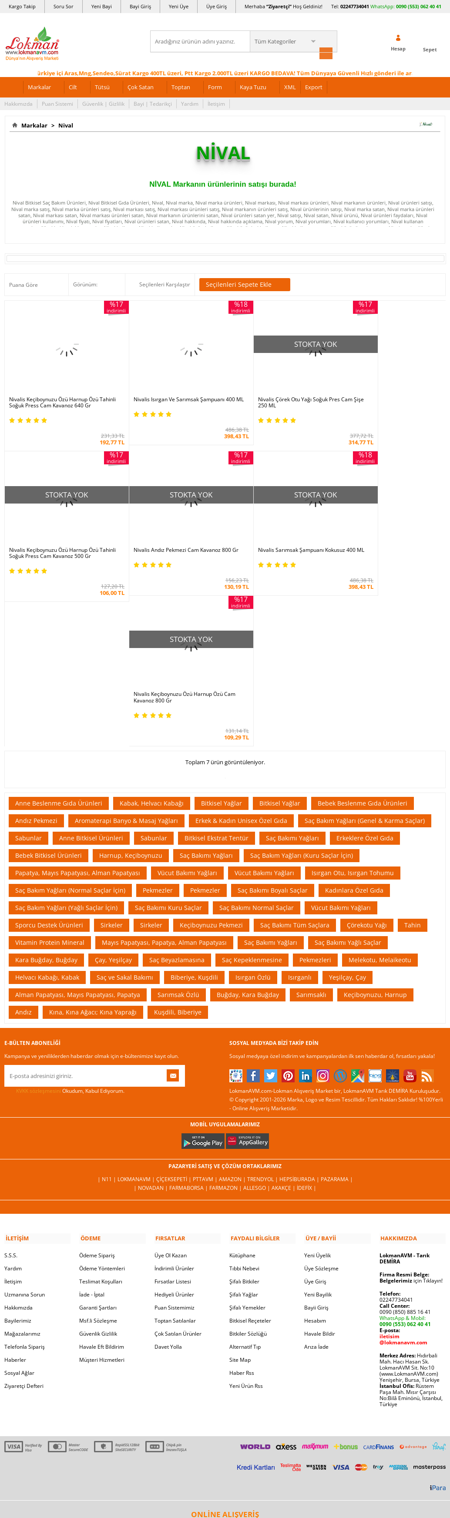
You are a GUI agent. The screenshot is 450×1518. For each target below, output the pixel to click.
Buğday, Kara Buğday (248, 829)
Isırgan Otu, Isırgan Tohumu (353, 707)
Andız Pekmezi (36, 655)
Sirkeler (112, 760)
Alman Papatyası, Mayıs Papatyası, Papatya (77, 829)
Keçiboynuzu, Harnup (375, 829)
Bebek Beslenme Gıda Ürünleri (362, 638)
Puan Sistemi (57, 103)
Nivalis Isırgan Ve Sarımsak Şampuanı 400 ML (164, 392)
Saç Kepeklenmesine (252, 794)
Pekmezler (158, 725)
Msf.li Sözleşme (98, 1154)
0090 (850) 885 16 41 (405, 1145)
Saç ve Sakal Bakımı (125, 812)
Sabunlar (28, 672)
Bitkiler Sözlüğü (248, 1167)
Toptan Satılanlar (175, 1154)
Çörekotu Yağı (367, 760)
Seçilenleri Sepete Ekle (245, 284)
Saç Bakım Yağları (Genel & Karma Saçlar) (365, 655)
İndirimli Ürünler (174, 1101)
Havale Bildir (319, 1167)
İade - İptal (91, 1128)
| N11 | (107, 1014)
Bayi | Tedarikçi (153, 103)
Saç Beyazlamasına (177, 794)
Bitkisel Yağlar (221, 638)
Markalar (39, 86)
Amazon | (233, 1014)
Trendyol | (263, 1014)
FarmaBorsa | (189, 1022)
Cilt (73, 86)
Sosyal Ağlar (19, 1206)
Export (313, 86)
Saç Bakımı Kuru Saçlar (168, 742)
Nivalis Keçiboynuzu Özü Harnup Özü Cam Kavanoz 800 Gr (274, 532)
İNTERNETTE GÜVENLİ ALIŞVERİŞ (225, 1377)
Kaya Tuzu (253, 86)
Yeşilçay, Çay (347, 812)
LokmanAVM (225, 1487)
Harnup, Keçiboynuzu (130, 690)
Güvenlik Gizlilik (98, 1167)
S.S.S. (10, 1088)
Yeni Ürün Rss (246, 1219)
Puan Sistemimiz (174, 1141)
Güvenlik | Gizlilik (103, 103)
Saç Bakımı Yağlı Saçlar (348, 777)
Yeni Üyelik (317, 1088)
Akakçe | (284, 1022)
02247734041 (354, 6)
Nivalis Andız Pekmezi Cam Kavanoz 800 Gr (58, 532)
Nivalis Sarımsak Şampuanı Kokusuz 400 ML (168, 532)
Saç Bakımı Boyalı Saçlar (273, 725)
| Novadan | (151, 1022)
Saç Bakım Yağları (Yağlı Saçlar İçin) (66, 742)
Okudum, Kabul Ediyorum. (64, 925)
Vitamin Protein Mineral (49, 777)
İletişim (216, 103)
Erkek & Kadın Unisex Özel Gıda (241, 655)
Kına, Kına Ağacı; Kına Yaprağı (93, 847)
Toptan (180, 86)
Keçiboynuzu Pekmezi (211, 760)
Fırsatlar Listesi (172, 1114)
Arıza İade (316, 1180)
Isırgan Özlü (253, 812)
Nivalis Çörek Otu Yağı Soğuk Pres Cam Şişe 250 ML (277, 392)
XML (290, 86)
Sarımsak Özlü (178, 829)
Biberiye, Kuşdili (194, 812)
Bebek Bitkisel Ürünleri (48, 690)
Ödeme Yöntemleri (102, 1101)
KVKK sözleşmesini (38, 925)
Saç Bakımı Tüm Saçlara (294, 760)
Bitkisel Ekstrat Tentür (217, 672)
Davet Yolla (168, 1180)
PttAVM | (206, 1014)
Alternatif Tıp (245, 1180)
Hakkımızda (18, 103)
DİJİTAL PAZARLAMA (225, 1407)
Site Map (240, 1193)
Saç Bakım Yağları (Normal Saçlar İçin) (70, 725)
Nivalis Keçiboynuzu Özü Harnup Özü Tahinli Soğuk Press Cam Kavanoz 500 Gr (389, 392)
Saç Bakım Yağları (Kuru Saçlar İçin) (301, 690)
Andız (23, 847)
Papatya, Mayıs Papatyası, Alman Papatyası (77, 707)
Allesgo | (257, 1022)
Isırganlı (300, 812)
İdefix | (306, 1022)
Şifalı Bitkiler (244, 1114)
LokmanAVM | (137, 1014)
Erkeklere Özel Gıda (364, 672)
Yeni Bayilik (318, 1128)
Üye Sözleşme (321, 1101)
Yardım (189, 103)
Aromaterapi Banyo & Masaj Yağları (126, 655)
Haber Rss (241, 1206)
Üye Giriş (216, 6)
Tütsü (102, 86)
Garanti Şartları (98, 1141)
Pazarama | (337, 1014)
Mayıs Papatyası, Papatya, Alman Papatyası (164, 777)
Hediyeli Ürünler (174, 1128)
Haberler (15, 1193)
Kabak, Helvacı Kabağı (152, 638)
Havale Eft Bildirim (101, 1180)
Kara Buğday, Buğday (46, 794)
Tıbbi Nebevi (244, 1101)
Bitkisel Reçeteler (250, 1154)
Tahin (412, 760)
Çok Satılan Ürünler (177, 1167)
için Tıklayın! (411, 1114)
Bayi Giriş (140, 6)
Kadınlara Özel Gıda (354, 725)
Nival (64, 124)
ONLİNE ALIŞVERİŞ (225, 1348)
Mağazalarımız (22, 1167)
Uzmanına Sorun (24, 1128)
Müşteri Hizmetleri (101, 1193)
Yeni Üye (178, 6)
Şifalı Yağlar (243, 1128)
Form (215, 86)
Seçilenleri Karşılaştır (164, 284)
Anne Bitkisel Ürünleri (91, 672)
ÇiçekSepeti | (174, 1014)
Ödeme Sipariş (97, 1088)
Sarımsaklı (311, 829)
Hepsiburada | (300, 1014)
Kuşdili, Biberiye (177, 847)
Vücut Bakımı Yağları (187, 707)
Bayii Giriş (316, 1141)
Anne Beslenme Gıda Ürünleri (58, 638)
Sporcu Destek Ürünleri (49, 760)
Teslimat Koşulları (100, 1114)
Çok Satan (141, 86)
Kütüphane (242, 1088)
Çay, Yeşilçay (113, 794)
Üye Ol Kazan (170, 1088)
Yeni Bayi (101, 6)
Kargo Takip (22, 6)
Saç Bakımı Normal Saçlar (256, 742)
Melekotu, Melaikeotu (380, 794)
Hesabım (315, 1154)
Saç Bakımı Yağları (292, 672)
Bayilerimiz (17, 1154)
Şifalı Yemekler (247, 1141)
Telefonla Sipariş (24, 1180)
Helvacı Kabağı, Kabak (47, 812)
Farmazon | (226, 1022)
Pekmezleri (315, 794)
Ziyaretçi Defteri (24, 1219)
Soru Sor (64, 6)
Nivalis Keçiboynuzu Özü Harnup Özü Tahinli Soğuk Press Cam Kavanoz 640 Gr (58, 392)
